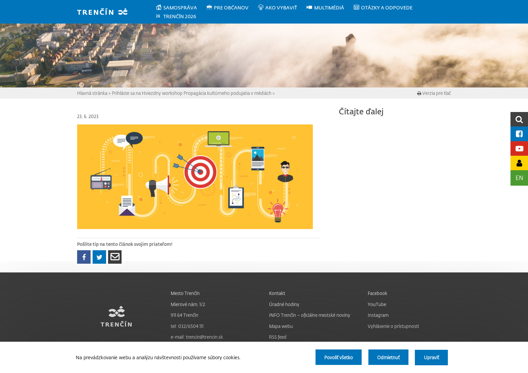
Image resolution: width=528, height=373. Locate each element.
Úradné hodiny (284, 304)
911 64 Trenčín (184, 315)
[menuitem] (180, 7)
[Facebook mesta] (519, 133)
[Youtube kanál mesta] (519, 148)
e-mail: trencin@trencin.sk (197, 337)
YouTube (377, 304)
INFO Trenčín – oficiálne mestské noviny (309, 315)
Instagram (378, 315)
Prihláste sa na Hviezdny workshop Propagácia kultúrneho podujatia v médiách (191, 93)
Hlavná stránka (92, 93)
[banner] (105, 12)
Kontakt (277, 293)
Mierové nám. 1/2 (188, 304)
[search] (519, 119)
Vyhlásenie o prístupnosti (393, 326)
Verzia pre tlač (434, 93)
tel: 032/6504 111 (187, 326)
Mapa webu (281, 326)
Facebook (377, 293)
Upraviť (431, 357)
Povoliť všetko (337, 357)
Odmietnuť (387, 357)
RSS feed (278, 337)
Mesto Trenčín (185, 293)
